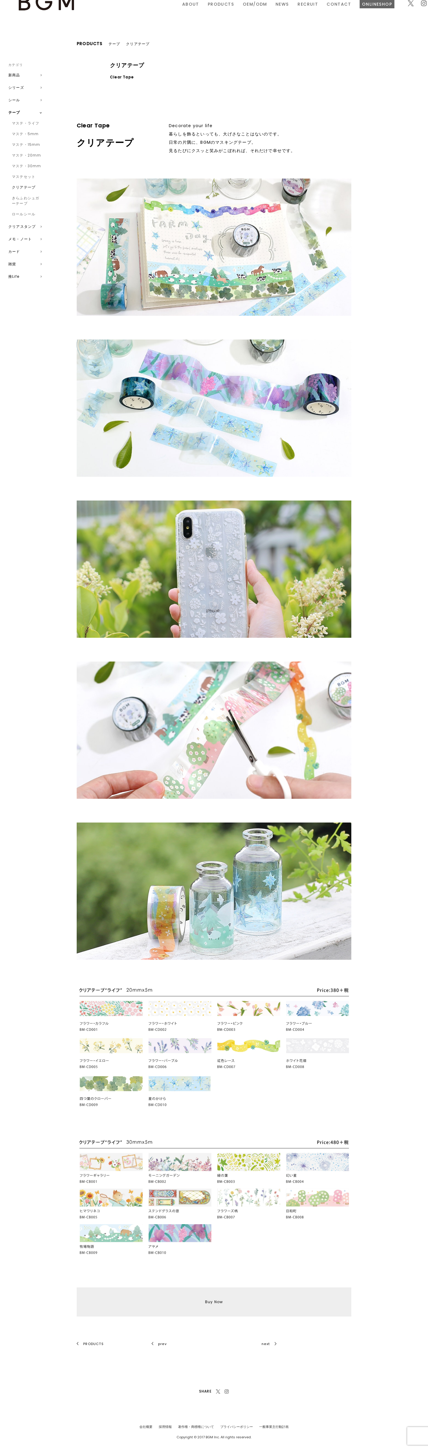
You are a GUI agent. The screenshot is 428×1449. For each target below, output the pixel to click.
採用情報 (165, 1426)
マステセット (23, 176)
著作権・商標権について (196, 1426)
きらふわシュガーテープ (25, 200)
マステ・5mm (25, 133)
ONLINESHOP (309, 13)
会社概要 (145, 1426)
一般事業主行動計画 (274, 1426)
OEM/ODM (187, 13)
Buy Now (214, 1301)
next (269, 1343)
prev (159, 1343)
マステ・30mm (26, 165)
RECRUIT (240, 13)
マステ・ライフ (25, 123)
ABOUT (122, 13)
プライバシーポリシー (236, 1426)
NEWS (214, 13)
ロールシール (23, 214)
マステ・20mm (26, 155)
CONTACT (271, 13)
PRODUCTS (153, 13)
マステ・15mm (26, 144)
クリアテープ (23, 187)
